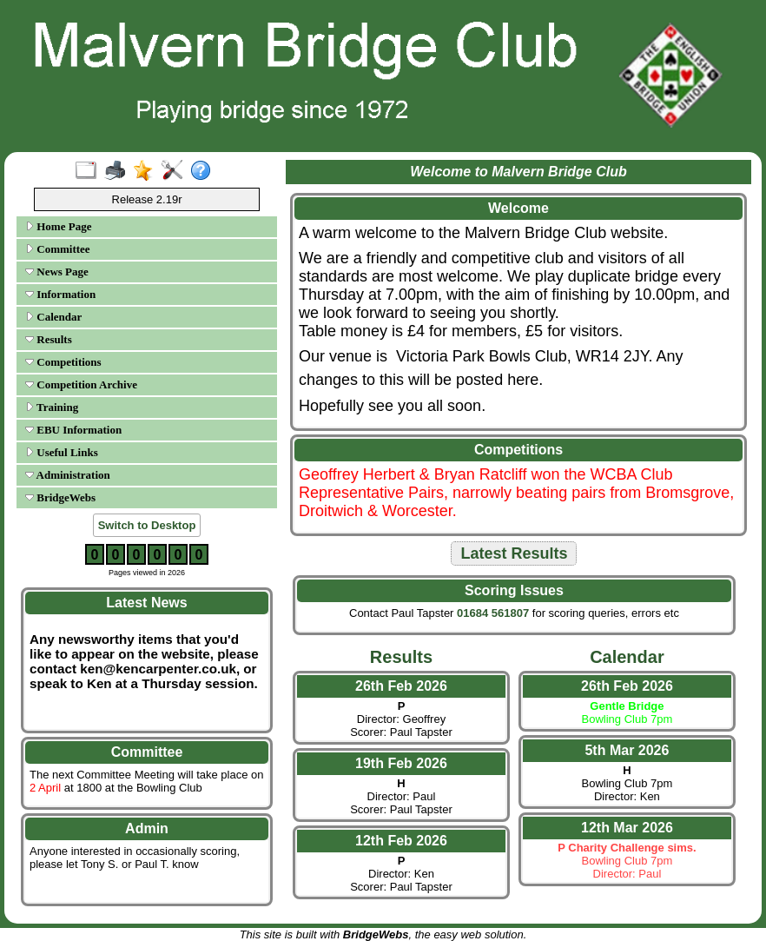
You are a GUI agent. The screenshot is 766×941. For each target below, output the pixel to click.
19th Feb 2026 (401, 763)
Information (60, 294)
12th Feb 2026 (401, 840)
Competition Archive (81, 384)
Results (48, 339)
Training (51, 407)
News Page (57, 271)
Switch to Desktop (147, 525)
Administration (67, 474)
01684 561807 (493, 613)
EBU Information (73, 429)
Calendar (53, 316)
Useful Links (61, 452)
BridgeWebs (60, 497)
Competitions (63, 361)
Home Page (58, 226)
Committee (57, 248)
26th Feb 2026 (401, 686)
